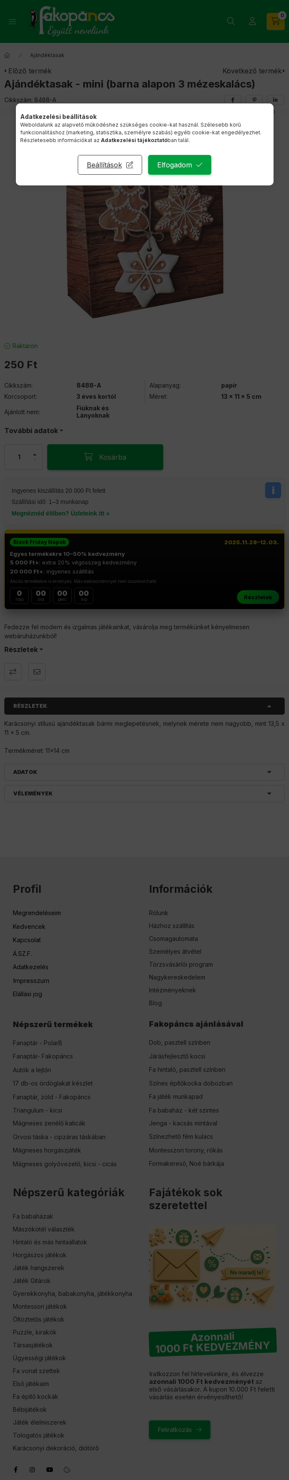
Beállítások (104, 165)
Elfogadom (174, 165)
